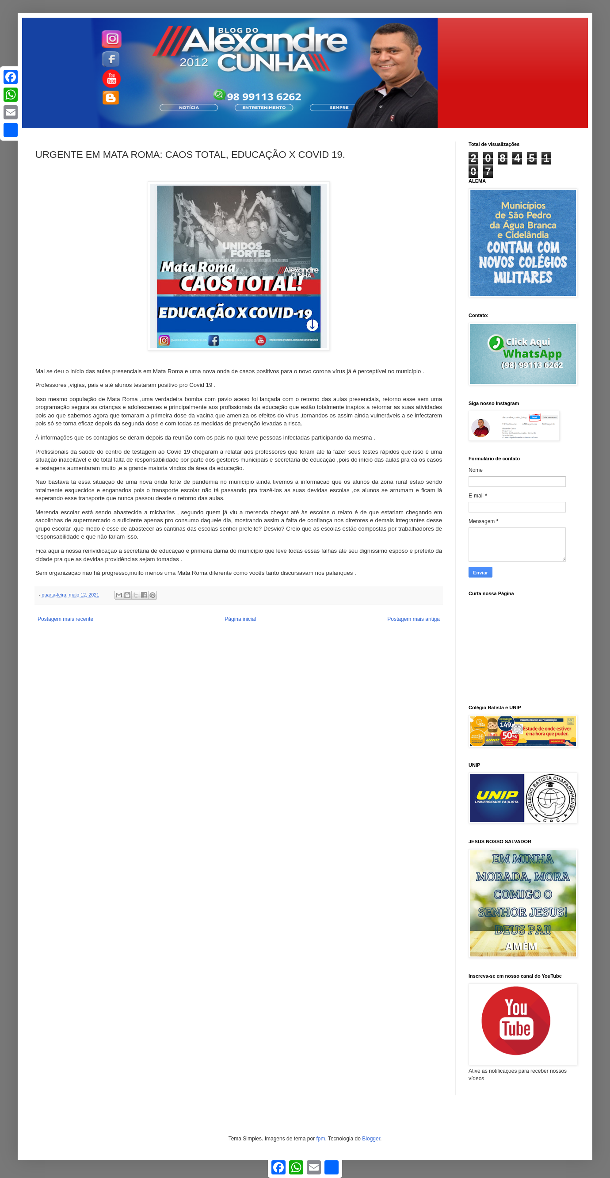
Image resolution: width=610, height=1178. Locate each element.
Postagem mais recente (65, 619)
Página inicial (240, 619)
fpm (320, 1139)
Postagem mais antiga (413, 619)
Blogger (371, 1139)
